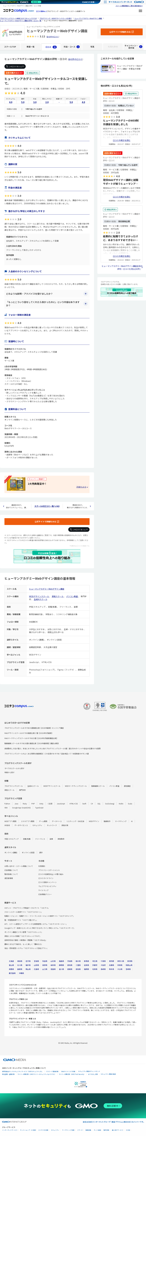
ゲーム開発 (43, 821)
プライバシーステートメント (49, 870)
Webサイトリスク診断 (68, 1071)
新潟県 (129, 961)
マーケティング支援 (68, 1130)
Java (16, 803)
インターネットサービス (9, 1130)
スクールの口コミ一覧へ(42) (47, 506)
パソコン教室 (72, 596)
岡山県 (28, 969)
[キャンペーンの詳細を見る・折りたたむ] (82, 487)
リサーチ (80, 1130)
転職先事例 (113, 47)
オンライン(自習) (28, 852)
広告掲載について (11, 870)
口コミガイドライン (45, 878)
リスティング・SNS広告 (75, 821)
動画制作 (107, 821)
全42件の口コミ (53, 36)
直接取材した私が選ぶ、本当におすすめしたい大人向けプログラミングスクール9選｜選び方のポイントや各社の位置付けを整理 (52, 748)
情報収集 (88, 1130)
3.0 (34, 102)
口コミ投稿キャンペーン (47, 882)
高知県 (78, 969)
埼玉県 (94, 961)
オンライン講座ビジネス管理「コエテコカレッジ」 (23, 932)
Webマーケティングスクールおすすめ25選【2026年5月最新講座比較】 (31, 738)
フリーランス (40, 839)
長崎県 (103, 969)
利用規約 (41, 866)
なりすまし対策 (93, 1074)
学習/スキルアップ (11, 839)
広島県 (36, 969)
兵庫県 (111, 965)
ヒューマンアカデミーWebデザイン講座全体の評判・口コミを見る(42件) (122, 267)
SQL (99, 803)
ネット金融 (97, 1130)
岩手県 (28, 961)
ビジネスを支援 (43, 1130)
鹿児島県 (12, 973)
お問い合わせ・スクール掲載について (18, 866)
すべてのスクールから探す (14, 768)
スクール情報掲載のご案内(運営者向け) (129, 6)
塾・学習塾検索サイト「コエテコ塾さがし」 (21, 920)
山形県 (53, 961)
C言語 (50, 803)
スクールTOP (10, 46)
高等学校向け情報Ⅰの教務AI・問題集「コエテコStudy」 (25, 940)
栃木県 (78, 961)
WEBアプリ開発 (10, 821)
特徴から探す (9, 772)
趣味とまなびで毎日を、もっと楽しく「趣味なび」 (23, 944)
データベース (57, 821)
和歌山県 (129, 965)
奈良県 (119, 965)
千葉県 (103, 961)
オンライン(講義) (10, 852)
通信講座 (127, 786)
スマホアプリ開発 (27, 821)
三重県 (78, 965)
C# (92, 803)
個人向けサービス (117, 1130)
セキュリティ (37, 825)
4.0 (10, 102)
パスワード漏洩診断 (52, 1071)
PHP (33, 803)
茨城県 (69, 961)
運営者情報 (8, 878)
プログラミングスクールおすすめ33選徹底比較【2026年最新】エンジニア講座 (34, 728)
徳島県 (53, 969)
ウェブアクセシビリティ (47, 886)
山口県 (44, 969)
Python (7, 803)
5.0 (22, 102)
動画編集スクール (98, 786)
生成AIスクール (40, 599)
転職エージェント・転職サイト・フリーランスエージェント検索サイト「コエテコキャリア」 (39, 916)
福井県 (28, 965)
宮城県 (36, 961)
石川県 (19, 965)
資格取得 (61, 839)
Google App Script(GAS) (21, 807)
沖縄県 (21, 973)
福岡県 (86, 969)
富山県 (11, 965)
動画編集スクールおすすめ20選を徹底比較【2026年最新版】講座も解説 (31, 743)
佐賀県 (94, 969)
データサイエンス (21, 825)
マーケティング (121, 821)
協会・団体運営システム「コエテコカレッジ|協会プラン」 (26, 948)
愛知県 (69, 965)
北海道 (11, 961)
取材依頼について (11, 874)
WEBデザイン (94, 821)
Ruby (25, 803)
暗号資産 (106, 1130)
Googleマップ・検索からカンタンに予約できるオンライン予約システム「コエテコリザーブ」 (39, 928)
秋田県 (44, 961)
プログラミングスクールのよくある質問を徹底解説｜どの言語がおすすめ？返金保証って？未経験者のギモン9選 (46, 753)
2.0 (47, 102)
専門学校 (22, 790)
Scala (130, 803)
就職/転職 (26, 839)
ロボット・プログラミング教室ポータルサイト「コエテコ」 (27, 908)
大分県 (119, 969)
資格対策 (64, 825)
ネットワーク (52, 825)
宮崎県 (128, 969)
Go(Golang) (109, 803)
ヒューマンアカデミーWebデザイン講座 (46, 588)
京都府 (94, 965)
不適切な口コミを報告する (80, 546)
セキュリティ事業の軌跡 (108, 1074)
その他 (128, 1130)
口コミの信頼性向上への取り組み (50, 874)
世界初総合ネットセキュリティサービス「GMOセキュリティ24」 (22, 1071)
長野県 (44, 965)
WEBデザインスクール (39, 596)
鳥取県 (11, 969)
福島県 (61, 961)
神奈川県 (120, 961)
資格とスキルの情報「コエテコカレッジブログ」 (22, 936)
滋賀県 (86, 965)
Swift (84, 803)
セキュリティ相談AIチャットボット (89, 1071)
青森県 (19, 961)
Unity (41, 803)
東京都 (111, 961)
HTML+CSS (74, 803)
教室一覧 (30, 46)
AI (132, 821)
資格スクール (58, 596)
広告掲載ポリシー (45, 894)
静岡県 (61, 965)
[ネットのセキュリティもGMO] (21, 2)
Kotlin (121, 803)
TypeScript (39, 807)
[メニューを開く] (140, 11)
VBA (6, 807)
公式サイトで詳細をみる (45, 521)
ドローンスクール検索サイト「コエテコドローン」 (23, 912)
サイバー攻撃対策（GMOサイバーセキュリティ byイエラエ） (37, 1074)
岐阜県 (53, 965)
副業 (51, 839)
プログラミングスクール (13, 786)
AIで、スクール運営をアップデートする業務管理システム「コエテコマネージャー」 (35, 924)
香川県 (61, 969)
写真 (92, 46)
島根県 (19, 969)
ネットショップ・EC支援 (28, 1130)
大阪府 (103, 965)
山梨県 (36, 965)
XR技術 (7, 825)
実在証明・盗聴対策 (8, 1074)
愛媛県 (69, 969)
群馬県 (86, 961)
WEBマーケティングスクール (76, 786)
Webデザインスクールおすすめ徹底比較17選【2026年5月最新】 (28, 733)
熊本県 (111, 969)
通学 (41, 852)
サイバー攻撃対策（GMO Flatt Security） (72, 1074)
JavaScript (61, 803)
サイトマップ (43, 890)
